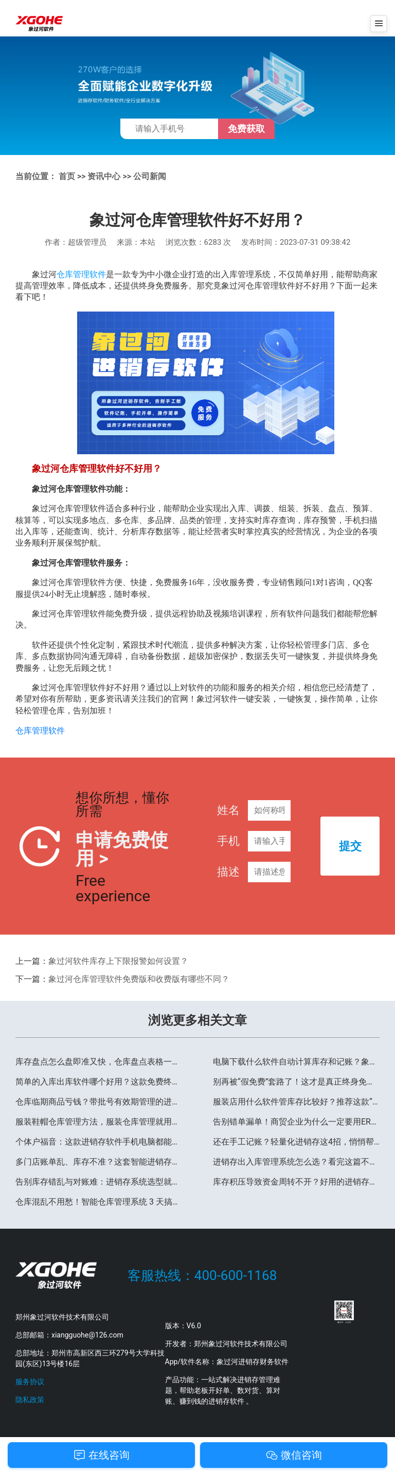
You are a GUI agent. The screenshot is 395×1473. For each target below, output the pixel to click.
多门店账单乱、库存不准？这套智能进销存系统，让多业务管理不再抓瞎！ (98, 1161)
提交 (350, 846)
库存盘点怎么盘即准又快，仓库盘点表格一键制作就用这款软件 (98, 1061)
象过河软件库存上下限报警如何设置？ (118, 961)
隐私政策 (29, 1399)
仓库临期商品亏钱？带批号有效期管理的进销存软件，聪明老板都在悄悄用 (98, 1101)
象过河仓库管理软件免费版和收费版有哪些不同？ (138, 978)
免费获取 (246, 128)
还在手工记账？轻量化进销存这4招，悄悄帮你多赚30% (296, 1141)
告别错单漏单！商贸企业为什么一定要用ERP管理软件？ (296, 1121)
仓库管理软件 (81, 273)
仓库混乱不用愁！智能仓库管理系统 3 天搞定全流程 (98, 1201)
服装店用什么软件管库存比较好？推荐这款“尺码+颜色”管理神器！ (296, 1101)
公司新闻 (149, 176)
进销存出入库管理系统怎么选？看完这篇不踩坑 (296, 1161)
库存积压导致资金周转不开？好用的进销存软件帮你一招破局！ (296, 1181)
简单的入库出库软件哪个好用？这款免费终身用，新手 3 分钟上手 (98, 1081)
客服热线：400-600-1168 (202, 1274)
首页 (67, 176)
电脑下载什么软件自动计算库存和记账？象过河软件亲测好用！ (296, 1061)
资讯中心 (103, 176)
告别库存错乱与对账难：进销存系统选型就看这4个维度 (98, 1181)
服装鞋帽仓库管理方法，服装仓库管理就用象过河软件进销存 (98, 1121)
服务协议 (29, 1381)
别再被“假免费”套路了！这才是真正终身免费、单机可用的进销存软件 (296, 1081)
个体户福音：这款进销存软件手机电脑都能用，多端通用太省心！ (98, 1141)
